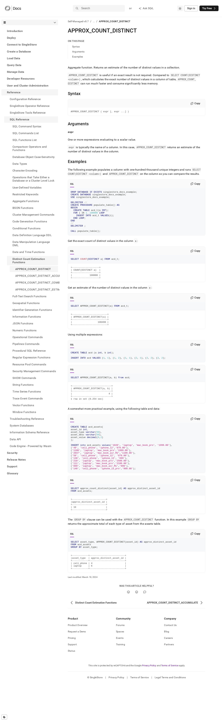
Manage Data (15, 71)
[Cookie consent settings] (4, 717)
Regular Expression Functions (31, 357)
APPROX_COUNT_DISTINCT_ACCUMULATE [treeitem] (36, 275)
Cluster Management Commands (33, 214)
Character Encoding (24, 170)
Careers (168, 675)
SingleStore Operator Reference (30, 106)
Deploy (11, 37)
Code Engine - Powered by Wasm (30, 446)
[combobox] (180, 8)
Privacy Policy (149, 703)
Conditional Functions (26, 228)
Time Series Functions (26, 391)
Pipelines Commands (26, 344)
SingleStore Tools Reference (28, 112)
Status (71, 688)
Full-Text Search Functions (29, 296)
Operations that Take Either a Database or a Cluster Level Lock (33, 179)
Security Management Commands (34, 371)
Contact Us (170, 662)
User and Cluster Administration (27, 85)
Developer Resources (21, 78)
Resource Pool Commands (29, 364)
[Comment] (145, 629)
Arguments (78, 51)
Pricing (72, 675)
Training (120, 682)
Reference (13, 92)
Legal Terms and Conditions (170, 715)
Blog (166, 669)
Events (120, 675)
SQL (72, 184)
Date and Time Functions (28, 252)
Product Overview (78, 662)
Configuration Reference (25, 99)
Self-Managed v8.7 (78, 21)
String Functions (22, 384)
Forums (120, 662)
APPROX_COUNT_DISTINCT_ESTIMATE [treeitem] (36, 289)
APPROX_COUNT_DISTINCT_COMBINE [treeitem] (36, 282)
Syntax (76, 46)
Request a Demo (77, 669)
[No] (137, 629)
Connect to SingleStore (22, 44)
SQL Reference (19, 119)
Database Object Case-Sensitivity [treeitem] (33, 157)
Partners (169, 682)
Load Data (13, 58)
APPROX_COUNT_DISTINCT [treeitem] (33, 269)
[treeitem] (29, 31)
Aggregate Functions (25, 201)
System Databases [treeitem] (22, 425)
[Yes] (128, 629)
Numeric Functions (24, 330)
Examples (77, 56)
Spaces (120, 669)
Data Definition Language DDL (32, 235)
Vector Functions (23, 405)
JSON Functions (22, 323)
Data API (15, 439)
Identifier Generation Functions (32, 310)
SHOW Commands (24, 378)
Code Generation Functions (29, 221)
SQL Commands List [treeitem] (25, 133)
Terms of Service (169, 703)
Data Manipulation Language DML (31, 243)
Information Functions (26, 316)
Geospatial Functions (26, 303)
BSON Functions (22, 208)
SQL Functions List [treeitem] (24, 140)
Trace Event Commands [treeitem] (27, 398)
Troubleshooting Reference (27, 418)
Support (12, 466)
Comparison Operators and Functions (29, 148)
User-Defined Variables (26, 187)
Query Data (14, 65)
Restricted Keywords (25, 194)
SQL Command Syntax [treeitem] (26, 126)
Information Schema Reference (29, 432)
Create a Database (19, 51)
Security (12, 452)
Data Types (19, 163)
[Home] (13, 8)
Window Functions (24, 412)
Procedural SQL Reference (29, 350)
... (94, 21)
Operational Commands (27, 337)
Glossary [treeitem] (12, 473)
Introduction (15, 31)
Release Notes (16, 459)
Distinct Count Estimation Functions (28, 260)
